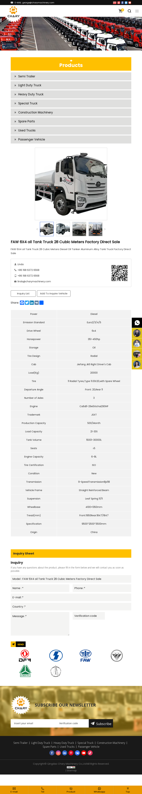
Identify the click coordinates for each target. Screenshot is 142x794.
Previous (37, 237)
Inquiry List (23, 302)
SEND (20, 655)
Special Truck (28, 107)
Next (104, 237)
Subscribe (104, 735)
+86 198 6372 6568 (28, 278)
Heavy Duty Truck (31, 97)
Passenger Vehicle (32, 147)
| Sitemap (71, 781)
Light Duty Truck (30, 87)
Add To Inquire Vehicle (54, 302)
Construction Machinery (36, 117)
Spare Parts (27, 127)
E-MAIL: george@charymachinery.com (34, 2)
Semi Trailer (27, 77)
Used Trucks (27, 137)
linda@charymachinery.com (34, 290)
